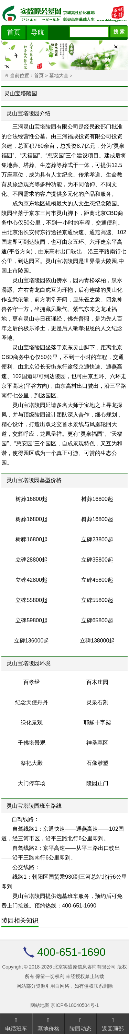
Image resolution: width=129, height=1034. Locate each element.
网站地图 (40, 1005)
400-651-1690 (71, 952)
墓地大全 (59, 75)
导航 (37, 32)
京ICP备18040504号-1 (75, 1005)
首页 (14, 32)
